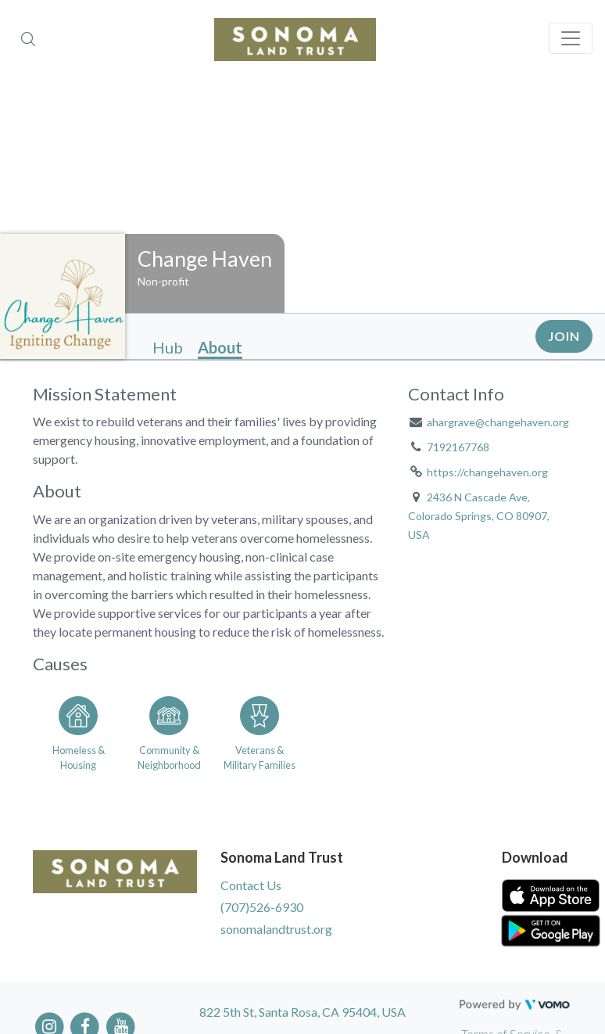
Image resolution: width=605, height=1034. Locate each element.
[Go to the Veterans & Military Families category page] (259, 730)
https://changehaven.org (487, 472)
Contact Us (250, 885)
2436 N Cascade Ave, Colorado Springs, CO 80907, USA (479, 515)
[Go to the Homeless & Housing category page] (78, 730)
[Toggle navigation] (570, 38)
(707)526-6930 (261, 906)
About (220, 347)
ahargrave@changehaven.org (498, 422)
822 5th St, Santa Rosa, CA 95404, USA (302, 1011)
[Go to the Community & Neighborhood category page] (169, 730)
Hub (167, 347)
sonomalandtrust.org (276, 928)
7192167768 (458, 447)
